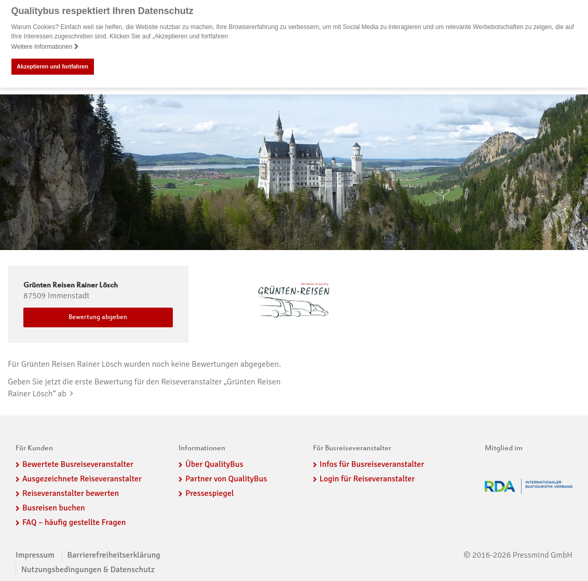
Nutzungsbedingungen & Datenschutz (88, 569)
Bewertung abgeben (98, 317)
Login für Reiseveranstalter (367, 478)
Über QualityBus (214, 464)
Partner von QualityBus (226, 478)
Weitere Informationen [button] (45, 46)
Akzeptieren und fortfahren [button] (52, 66)
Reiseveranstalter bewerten (70, 493)
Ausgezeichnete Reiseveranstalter (82, 478)
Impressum (35, 555)
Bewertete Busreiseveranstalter (77, 464)
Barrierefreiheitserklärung (113, 555)
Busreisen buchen (53, 507)
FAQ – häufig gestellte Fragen (74, 522)
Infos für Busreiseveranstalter (372, 464)
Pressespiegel (209, 493)
